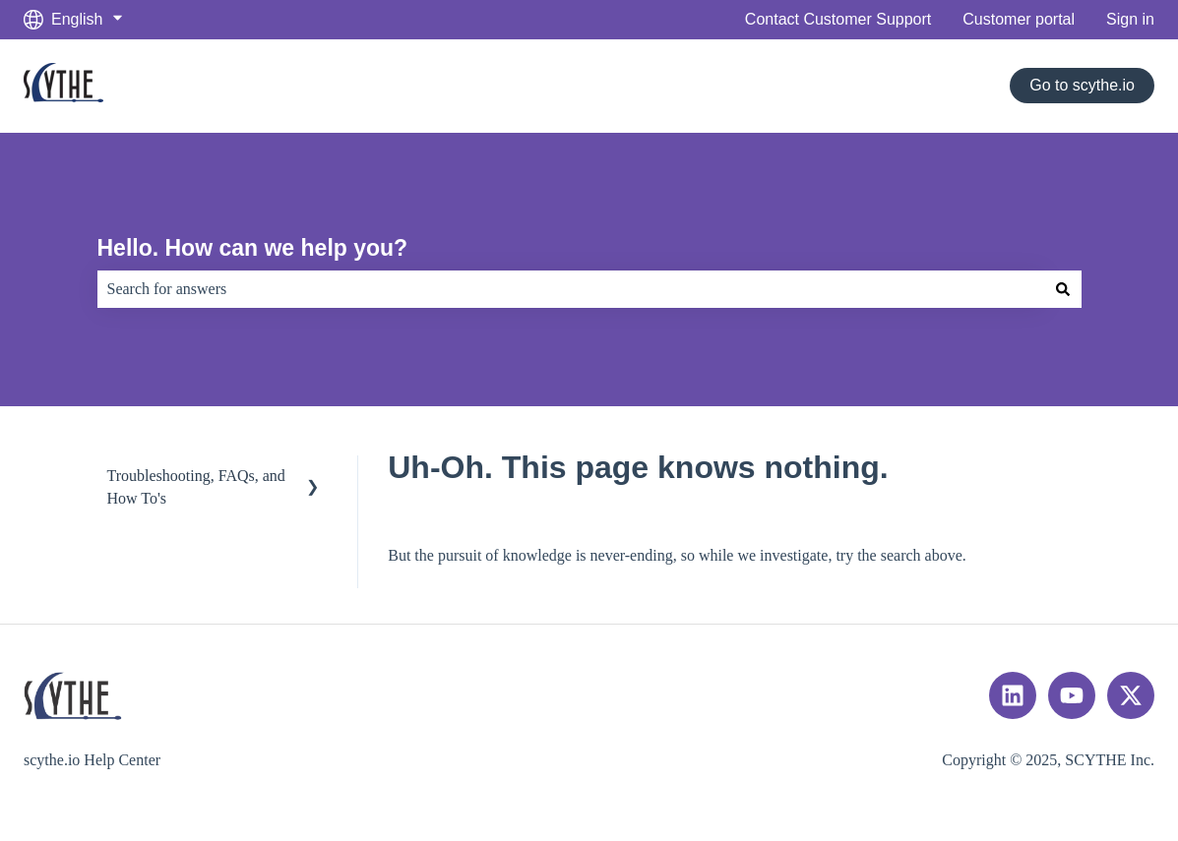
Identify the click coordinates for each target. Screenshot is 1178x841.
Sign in (1130, 19)
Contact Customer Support (838, 19)
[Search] (1063, 289)
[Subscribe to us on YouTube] (1071, 695)
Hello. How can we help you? (252, 248)
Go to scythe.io (1082, 85)
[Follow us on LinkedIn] (1012, 695)
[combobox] (570, 289)
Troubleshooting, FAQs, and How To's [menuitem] (196, 486)
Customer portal (1018, 19)
